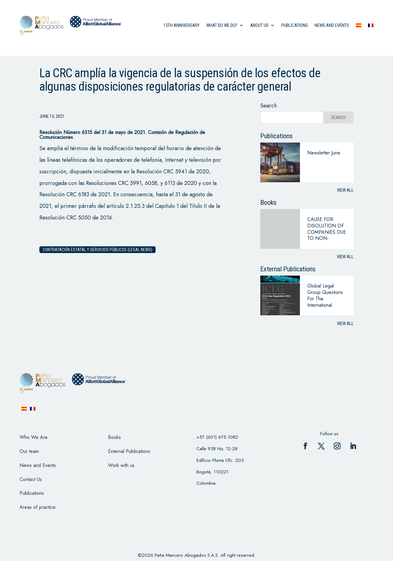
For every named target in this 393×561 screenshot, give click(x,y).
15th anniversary (182, 25)
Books (114, 437)
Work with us (121, 465)
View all (345, 190)
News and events (332, 25)
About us (259, 25)
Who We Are (34, 437)
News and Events (38, 465)
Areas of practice (38, 507)
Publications (294, 25)
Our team (29, 451)
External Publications (129, 451)
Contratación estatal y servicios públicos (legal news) (97, 249)
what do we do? (221, 25)
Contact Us (31, 479)
